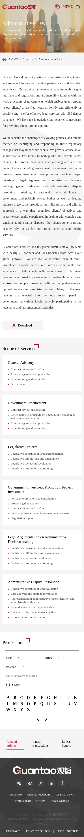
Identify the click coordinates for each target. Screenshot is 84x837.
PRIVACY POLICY (38, 831)
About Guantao (60, 800)
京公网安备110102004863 (48, 819)
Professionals (23, 800)
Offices (40, 800)
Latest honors (66, 743)
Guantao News (65, 794)
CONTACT (13, 831)
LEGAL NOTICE (67, 831)
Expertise (28, 59)
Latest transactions (40, 743)
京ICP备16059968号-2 (20, 819)
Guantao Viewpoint (39, 794)
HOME (13, 59)
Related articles (11, 743)
